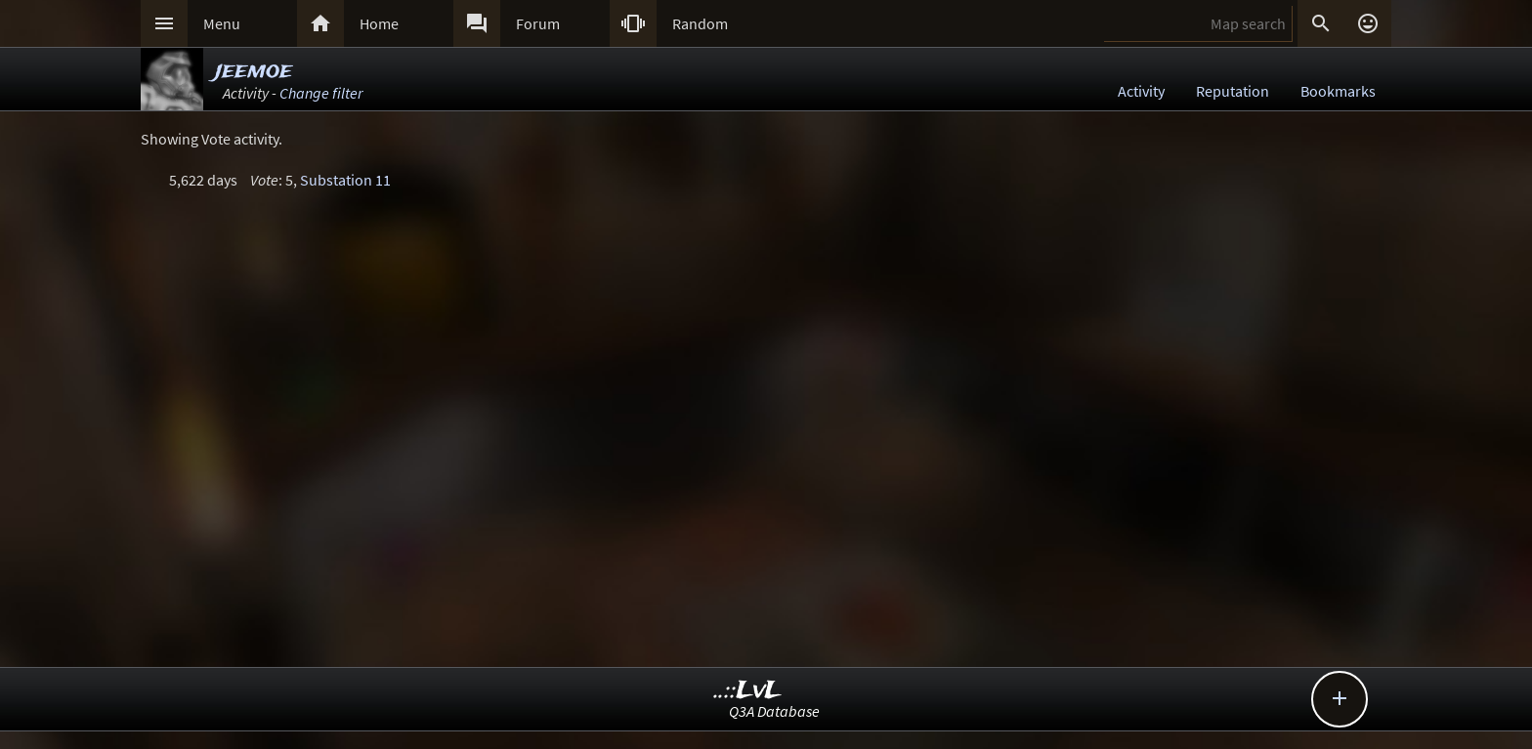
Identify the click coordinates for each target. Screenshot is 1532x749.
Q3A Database (774, 711)
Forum (538, 23)
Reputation (1232, 91)
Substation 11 (345, 179)
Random (700, 23)
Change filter (320, 93)
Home (379, 23)
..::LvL (748, 691)
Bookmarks (1338, 91)
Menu (221, 23)
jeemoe (253, 71)
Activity (1141, 91)
